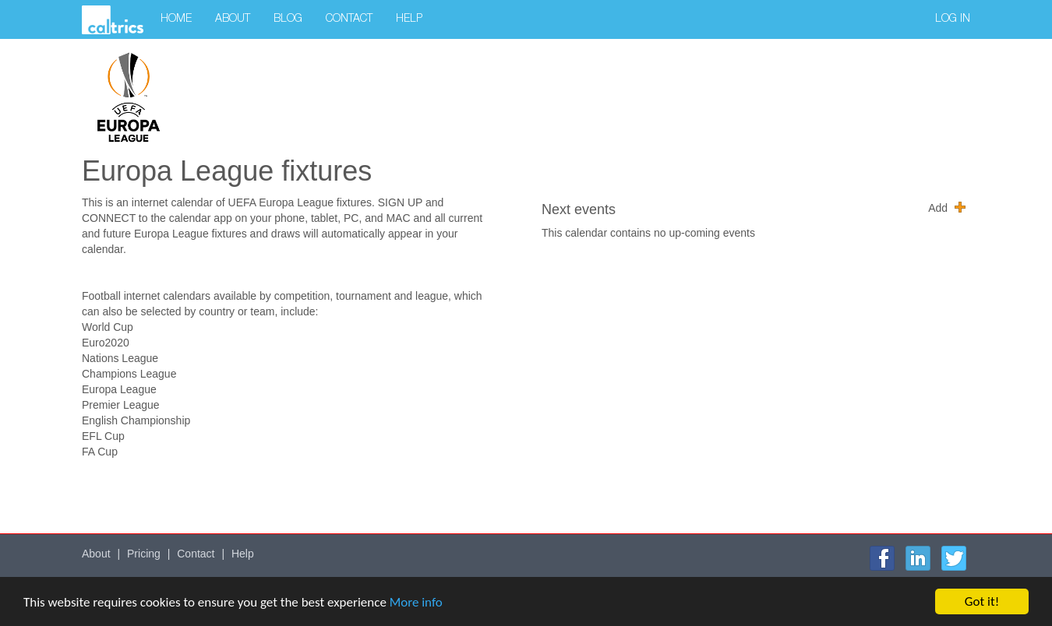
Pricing (144, 553)
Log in (952, 19)
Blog (288, 19)
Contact (349, 19)
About (232, 19)
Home (176, 19)
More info (416, 603)
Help (409, 19)
